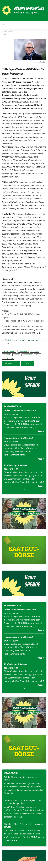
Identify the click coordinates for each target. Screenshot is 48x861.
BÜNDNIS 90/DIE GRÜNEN (29, 8)
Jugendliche (27, 355)
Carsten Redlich (9, 351)
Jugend (16, 355)
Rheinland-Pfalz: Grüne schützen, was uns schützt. (23, 825)
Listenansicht (11, 363)
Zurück (28, 363)
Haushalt (6, 355)
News (37, 355)
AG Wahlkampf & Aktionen (16, 465)
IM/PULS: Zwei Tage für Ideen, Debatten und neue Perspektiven (22, 802)
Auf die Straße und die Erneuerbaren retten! (21, 778)
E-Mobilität (23, 351)
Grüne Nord (7, 32)
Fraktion (34, 351)
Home (4, 34)
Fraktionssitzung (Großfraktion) (18, 438)
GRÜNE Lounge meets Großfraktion (20, 410)
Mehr (40, 431)
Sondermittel (8, 358)
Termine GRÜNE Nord (12, 406)
